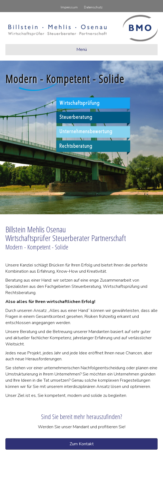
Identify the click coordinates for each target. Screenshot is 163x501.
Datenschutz (93, 7)
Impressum (69, 7)
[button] (81, 444)
